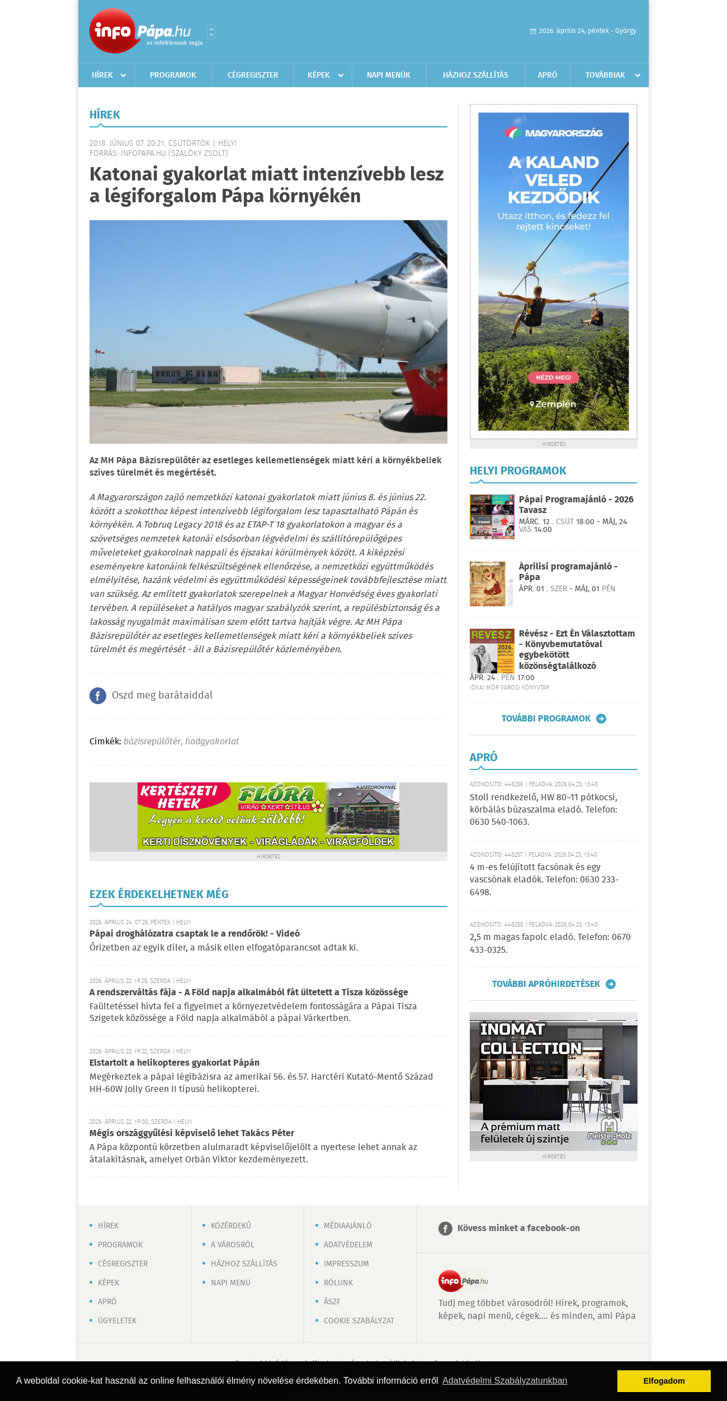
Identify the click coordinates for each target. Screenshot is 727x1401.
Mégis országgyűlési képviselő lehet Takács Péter (191, 1134)
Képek (319, 75)
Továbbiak (605, 75)
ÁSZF (332, 1302)
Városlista (211, 32)
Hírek (102, 75)
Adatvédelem (348, 1245)
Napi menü (231, 1283)
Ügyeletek (117, 1321)
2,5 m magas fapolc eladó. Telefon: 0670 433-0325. (550, 943)
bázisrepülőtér (152, 742)
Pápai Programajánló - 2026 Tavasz (576, 505)
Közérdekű (231, 1226)
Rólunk (338, 1283)
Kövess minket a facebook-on (518, 1229)
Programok (173, 75)
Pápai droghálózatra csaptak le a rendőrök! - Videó (194, 934)
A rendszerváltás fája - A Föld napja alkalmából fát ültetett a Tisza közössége (248, 993)
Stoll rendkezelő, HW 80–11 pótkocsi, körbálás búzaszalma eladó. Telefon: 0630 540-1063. (543, 810)
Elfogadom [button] (664, 1380)
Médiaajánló (348, 1226)
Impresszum (346, 1264)
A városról (232, 1245)
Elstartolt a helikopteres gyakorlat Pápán (174, 1063)
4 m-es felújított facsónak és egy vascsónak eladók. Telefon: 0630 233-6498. (544, 880)
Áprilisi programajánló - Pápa (568, 572)
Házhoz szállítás (475, 75)
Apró (548, 75)
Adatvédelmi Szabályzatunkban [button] (504, 1380)
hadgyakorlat (212, 742)
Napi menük (388, 75)
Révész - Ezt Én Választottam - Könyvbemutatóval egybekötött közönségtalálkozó (577, 650)
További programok (546, 719)
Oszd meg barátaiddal (162, 696)
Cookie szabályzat (359, 1321)
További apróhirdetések (546, 984)
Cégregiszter (253, 75)
